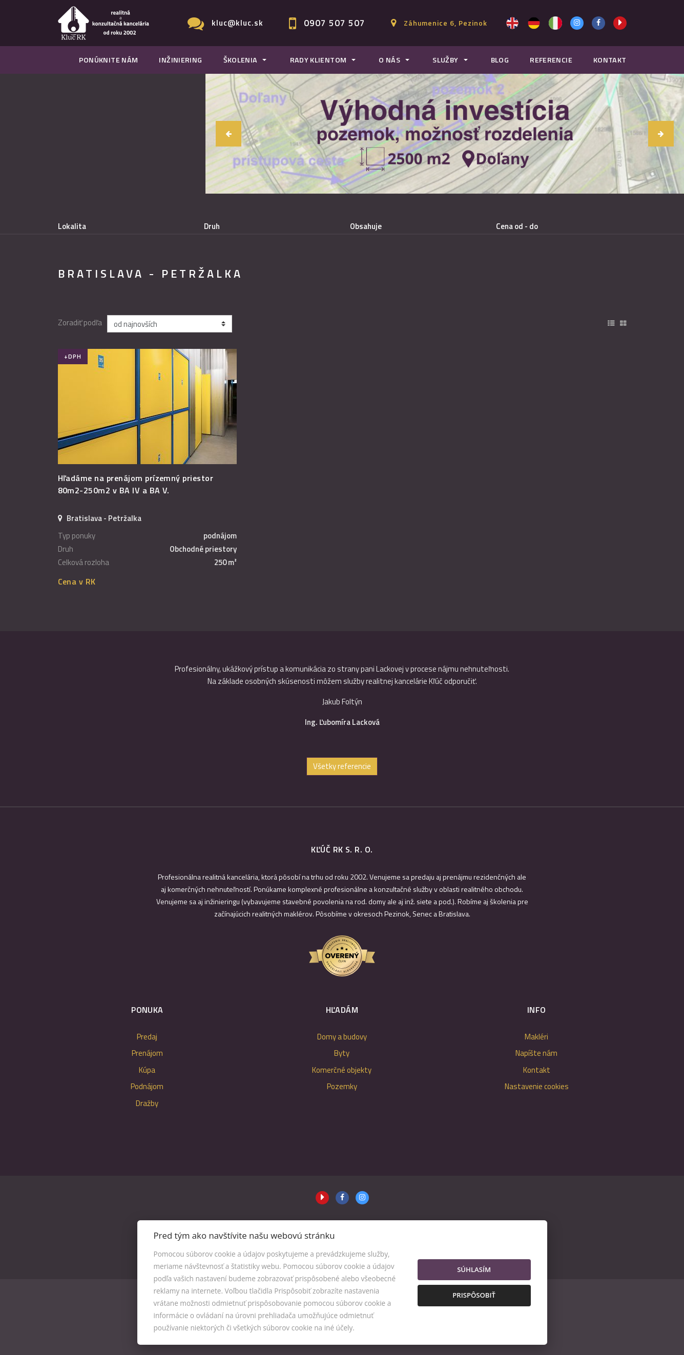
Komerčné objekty (341, 1146)
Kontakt (610, 60)
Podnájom (261, 279)
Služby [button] (445, 60)
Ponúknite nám (108, 60)
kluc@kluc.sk (237, 23)
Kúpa (204, 279)
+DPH (72, 432)
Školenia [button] (240, 60)
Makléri (536, 1112)
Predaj (88, 279)
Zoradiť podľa (80, 399)
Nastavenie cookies (537, 1162)
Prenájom (148, 279)
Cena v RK (77, 657)
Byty (341, 1129)
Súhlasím (474, 1269)
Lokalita (72, 226)
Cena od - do (517, 226)
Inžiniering (180, 60)
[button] (228, 134)
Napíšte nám (536, 1129)
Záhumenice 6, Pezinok (445, 22)
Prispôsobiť (473, 1295)
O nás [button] (389, 60)
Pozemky (342, 1162)
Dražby (147, 1179)
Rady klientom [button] (318, 60)
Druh (212, 226)
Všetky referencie (342, 842)
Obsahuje (366, 226)
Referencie (551, 60)
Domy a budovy (342, 1112)
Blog (500, 60)
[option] (342, 775)
